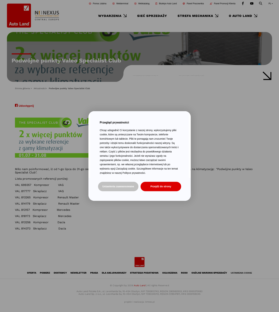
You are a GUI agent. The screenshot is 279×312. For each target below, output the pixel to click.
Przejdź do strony (160, 186)
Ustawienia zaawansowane (118, 186)
